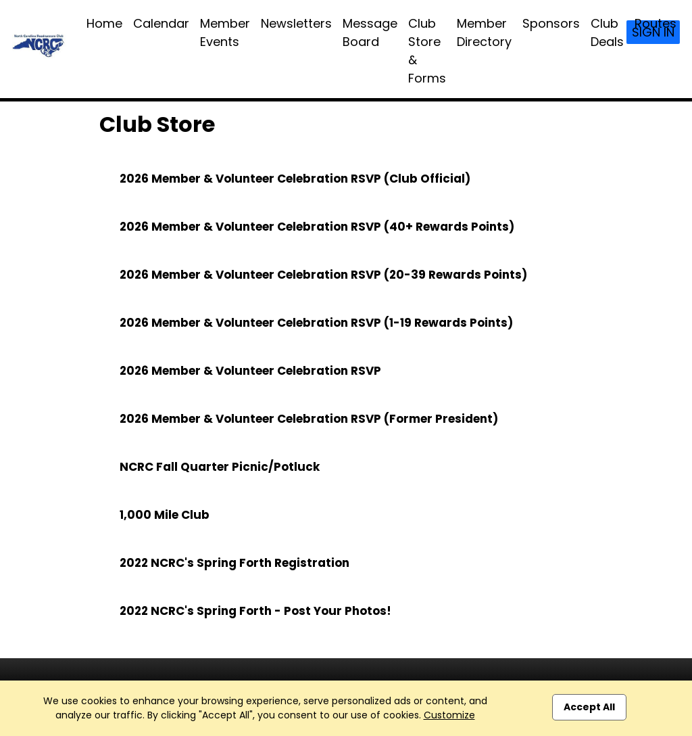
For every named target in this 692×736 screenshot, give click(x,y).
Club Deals (607, 32)
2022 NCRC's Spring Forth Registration (234, 563)
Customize (449, 715)
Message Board (370, 32)
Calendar (161, 23)
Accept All (589, 707)
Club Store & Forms (427, 51)
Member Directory (484, 32)
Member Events (225, 32)
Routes (655, 23)
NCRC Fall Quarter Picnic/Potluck (220, 467)
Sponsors (551, 23)
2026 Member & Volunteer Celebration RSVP (250, 371)
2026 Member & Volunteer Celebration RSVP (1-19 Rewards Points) (316, 323)
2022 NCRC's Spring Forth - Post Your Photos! (255, 611)
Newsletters (296, 23)
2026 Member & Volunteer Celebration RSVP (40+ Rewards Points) (317, 226)
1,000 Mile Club (164, 515)
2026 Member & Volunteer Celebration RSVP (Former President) (309, 419)
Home (104, 23)
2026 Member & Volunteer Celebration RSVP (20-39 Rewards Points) (323, 275)
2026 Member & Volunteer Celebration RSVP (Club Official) (295, 178)
